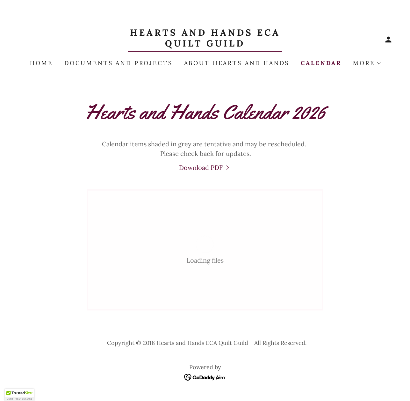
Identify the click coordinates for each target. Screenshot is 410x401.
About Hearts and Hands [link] (237, 63)
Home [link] (41, 63)
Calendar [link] (321, 63)
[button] (388, 39)
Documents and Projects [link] (118, 63)
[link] (205, 44)
